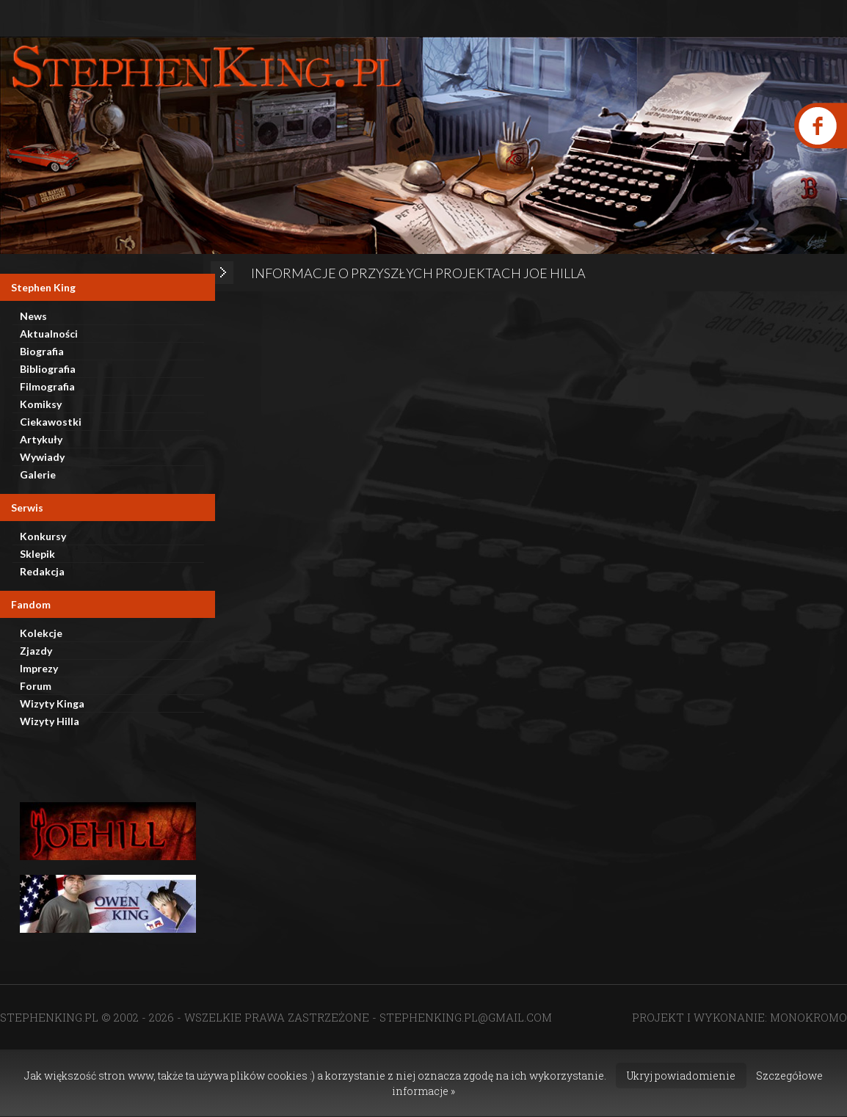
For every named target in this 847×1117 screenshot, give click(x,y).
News (33, 316)
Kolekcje (41, 633)
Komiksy (41, 404)
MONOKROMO (808, 1017)
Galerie (38, 474)
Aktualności (49, 333)
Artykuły (41, 439)
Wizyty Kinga (52, 703)
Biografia (42, 351)
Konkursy (43, 536)
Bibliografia (48, 369)
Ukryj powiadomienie (681, 1076)
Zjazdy (36, 650)
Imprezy (39, 668)
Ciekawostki (50, 421)
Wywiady (42, 457)
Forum (35, 686)
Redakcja (42, 571)
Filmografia (47, 386)
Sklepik (37, 553)
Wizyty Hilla (49, 721)
